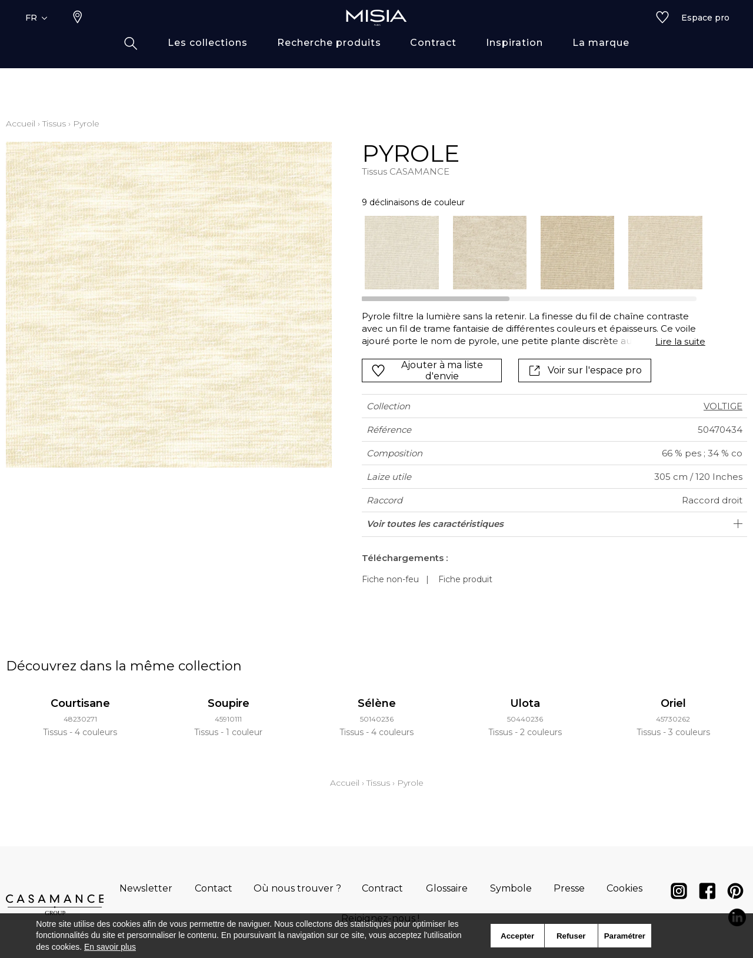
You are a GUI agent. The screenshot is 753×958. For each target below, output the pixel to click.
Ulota (525, 703)
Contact (213, 888)
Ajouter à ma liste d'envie (427, 370)
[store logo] (376, 36)
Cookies (624, 888)
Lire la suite (680, 341)
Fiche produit (465, 579)
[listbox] (526, 252)
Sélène (377, 703)
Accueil (20, 123)
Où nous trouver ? (297, 888)
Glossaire (447, 888)
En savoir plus (110, 947)
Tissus (54, 123)
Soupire (228, 703)
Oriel (673, 703)
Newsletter (145, 888)
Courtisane (80, 703)
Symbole (511, 888)
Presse (569, 888)
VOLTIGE (723, 406)
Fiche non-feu (390, 579)
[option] (401, 252)
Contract (382, 888)
